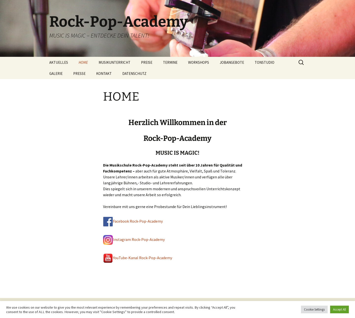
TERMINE (170, 62)
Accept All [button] (339, 309)
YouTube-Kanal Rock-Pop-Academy (137, 257)
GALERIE (56, 73)
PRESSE (79, 73)
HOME (83, 62)
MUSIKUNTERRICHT (114, 62)
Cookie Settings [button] (314, 309)
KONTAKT (104, 73)
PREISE (146, 62)
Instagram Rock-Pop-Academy (134, 239)
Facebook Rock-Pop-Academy (138, 221)
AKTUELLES (58, 62)
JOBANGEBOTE (232, 62)
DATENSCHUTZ (134, 73)
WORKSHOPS (198, 62)
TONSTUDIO (264, 62)
